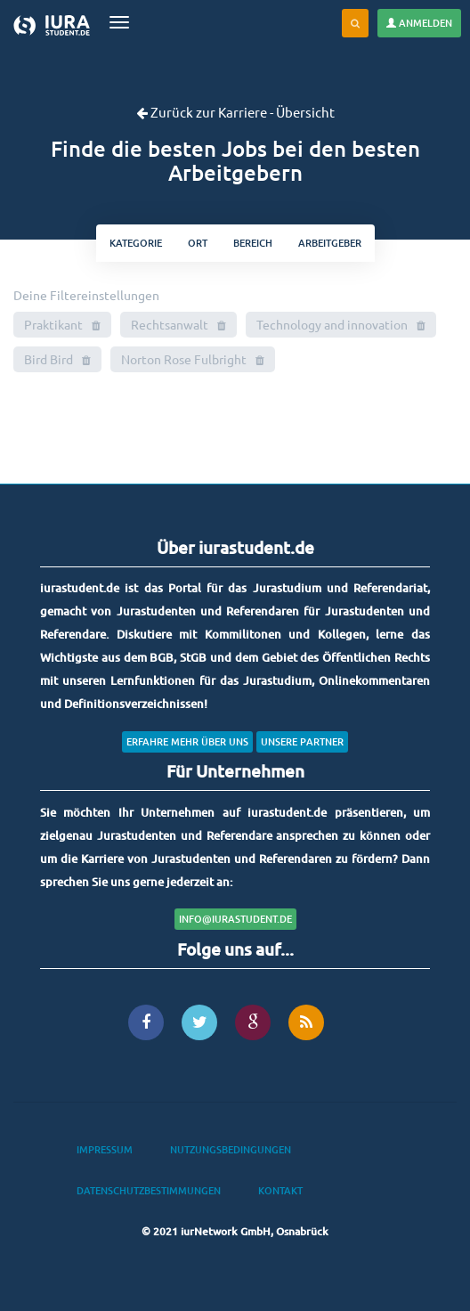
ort (197, 242)
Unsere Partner (302, 741)
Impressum (105, 1149)
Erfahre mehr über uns (187, 741)
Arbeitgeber (329, 242)
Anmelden (419, 22)
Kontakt (280, 1190)
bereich (252, 242)
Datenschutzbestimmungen (149, 1190)
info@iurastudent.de (235, 918)
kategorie (135, 242)
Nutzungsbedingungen (230, 1149)
